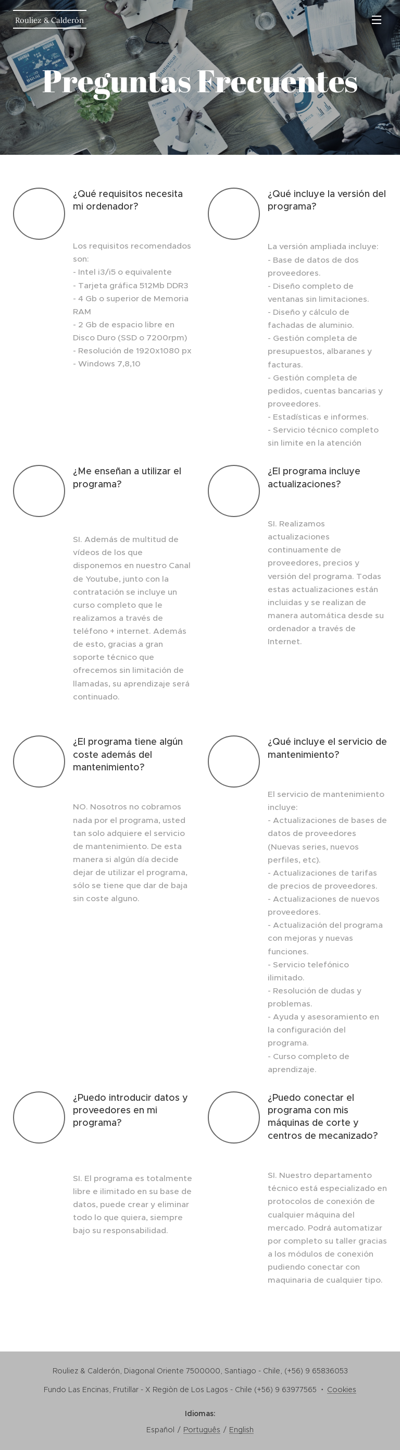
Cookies (341, 1389)
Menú (376, 19)
